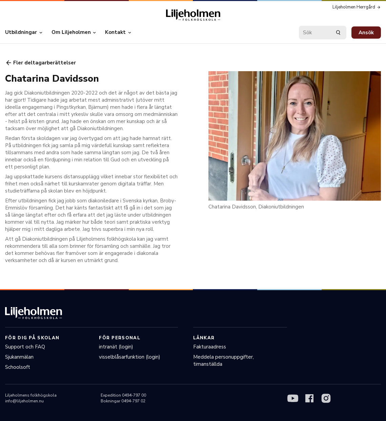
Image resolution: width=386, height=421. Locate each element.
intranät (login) (116, 346)
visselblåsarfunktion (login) (129, 357)
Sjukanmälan (19, 357)
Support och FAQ (25, 346)
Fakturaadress (209, 346)
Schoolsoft (17, 367)
